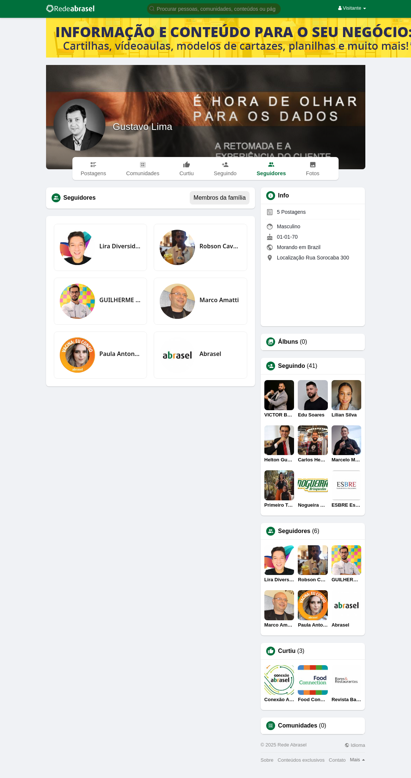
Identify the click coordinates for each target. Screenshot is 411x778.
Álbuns (288, 342)
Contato (337, 760)
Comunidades (297, 726)
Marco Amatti (219, 300)
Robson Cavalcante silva (220, 246)
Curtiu (287, 651)
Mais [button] (357, 759)
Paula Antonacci (120, 354)
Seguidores (294, 531)
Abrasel (210, 354)
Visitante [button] (352, 8)
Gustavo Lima (142, 126)
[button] (213, 8)
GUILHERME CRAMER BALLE (120, 300)
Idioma (355, 745)
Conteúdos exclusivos (301, 760)
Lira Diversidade (120, 246)
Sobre (267, 760)
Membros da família (219, 197)
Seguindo (291, 366)
